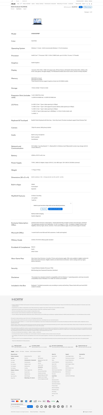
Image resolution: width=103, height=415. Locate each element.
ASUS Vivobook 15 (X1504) (19, 7)
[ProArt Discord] (71, 406)
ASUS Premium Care (70, 368)
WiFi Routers (40, 358)
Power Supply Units (28, 370)
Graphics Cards (28, 364)
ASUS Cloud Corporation (57, 370)
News (53, 360)
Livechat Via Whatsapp (70, 375)
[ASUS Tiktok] (54, 406)
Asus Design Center (56, 381)
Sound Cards (27, 372)
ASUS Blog (54, 391)
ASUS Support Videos (70, 364)
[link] (13, 3)
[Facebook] (45, 406)
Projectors (13, 374)
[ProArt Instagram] (66, 406)
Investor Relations (55, 362)
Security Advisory (69, 362)
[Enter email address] (19, 406)
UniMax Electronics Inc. (56, 372)
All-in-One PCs (14, 376)
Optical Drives (27, 374)
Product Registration (70, 360)
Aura (53, 395)
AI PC (53, 377)
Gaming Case (27, 366)
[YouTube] (41, 406)
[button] (86, 1)
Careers (53, 358)
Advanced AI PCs (55, 379)
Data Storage (27, 375)
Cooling (26, 368)
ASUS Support (68, 370)
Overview (12, 8)
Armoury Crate (55, 393)
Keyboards (40, 369)
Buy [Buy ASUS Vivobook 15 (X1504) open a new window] (81, 7)
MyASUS (67, 366)
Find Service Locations (70, 358)
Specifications (18, 8)
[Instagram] (37, 406)
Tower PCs (13, 378)
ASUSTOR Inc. (55, 368)
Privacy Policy (42, 411)
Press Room (54, 366)
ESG (80, 356)
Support (24, 8)
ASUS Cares (68, 373)
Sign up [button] (30, 406)
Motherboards (27, 362)
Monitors (12, 372)
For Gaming (13, 368)
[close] (70, 203)
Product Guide (55, 385)
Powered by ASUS (80, 1)
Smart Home (40, 365)
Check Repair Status (70, 356)
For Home (13, 360)
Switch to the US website (55, 209)
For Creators (13, 364)
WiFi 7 (39, 356)
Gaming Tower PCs (28, 356)
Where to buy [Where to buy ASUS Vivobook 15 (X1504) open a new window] (87, 7)
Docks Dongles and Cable (43, 379)
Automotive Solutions (56, 383)
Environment (81, 358)
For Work (13, 362)
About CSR (54, 364)
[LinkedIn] (50, 406)
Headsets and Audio (42, 373)
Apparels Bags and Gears (43, 375)
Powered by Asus (55, 389)
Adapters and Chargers (42, 377)
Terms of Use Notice (34, 411)
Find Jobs (54, 373)
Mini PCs (26, 358)
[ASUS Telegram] (58, 406)
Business (90, 1)
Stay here (44, 209)
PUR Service (68, 372)
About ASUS (54, 356)
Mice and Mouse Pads (42, 371)
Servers (39, 363)
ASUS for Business (55, 387)
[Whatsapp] (62, 406)
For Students (13, 366)
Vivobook (27, 351)
